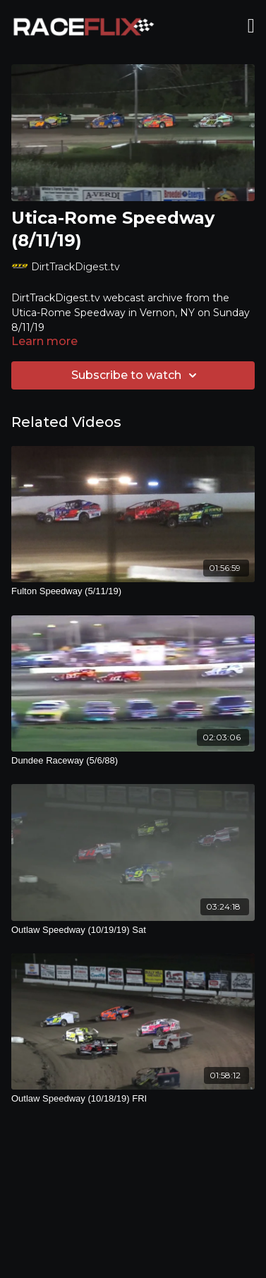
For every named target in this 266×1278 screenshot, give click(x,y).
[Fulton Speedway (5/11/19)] (133, 591)
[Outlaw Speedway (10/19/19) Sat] (133, 930)
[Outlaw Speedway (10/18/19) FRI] (133, 1099)
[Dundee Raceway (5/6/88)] (133, 761)
